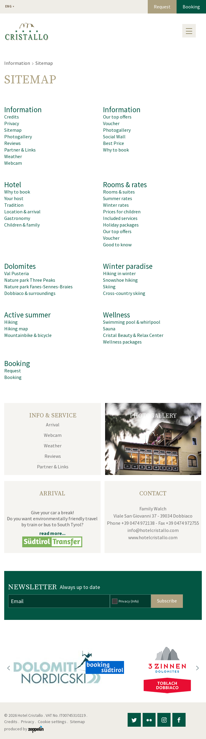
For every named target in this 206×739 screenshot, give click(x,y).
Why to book (116, 150)
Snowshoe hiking (120, 280)
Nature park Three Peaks (29, 280)
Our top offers (117, 117)
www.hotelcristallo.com (152, 537)
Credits (11, 117)
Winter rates (116, 205)
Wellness (116, 315)
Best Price (113, 143)
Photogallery (18, 137)
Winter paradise (128, 266)
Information (17, 63)
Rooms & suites (119, 192)
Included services (120, 218)
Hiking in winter (119, 273)
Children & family (22, 225)
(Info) (135, 601)
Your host (13, 198)
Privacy (11, 123)
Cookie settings (52, 721)
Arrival (52, 425)
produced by (24, 728)
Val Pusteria (16, 273)
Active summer (27, 315)
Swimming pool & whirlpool (131, 322)
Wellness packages (122, 342)
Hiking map (16, 329)
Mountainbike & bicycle (28, 335)
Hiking (11, 322)
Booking (191, 7)
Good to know (117, 245)
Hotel (12, 184)
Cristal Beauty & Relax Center (133, 335)
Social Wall (114, 137)
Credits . (12, 721)
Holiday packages (121, 225)
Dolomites (20, 266)
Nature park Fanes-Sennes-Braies (38, 287)
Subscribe (167, 601)
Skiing (109, 287)
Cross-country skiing (124, 293)
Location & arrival (22, 212)
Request (162, 7)
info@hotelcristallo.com (153, 530)
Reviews (12, 143)
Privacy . (29, 721)
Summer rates (117, 198)
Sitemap (13, 130)
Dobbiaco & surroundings (30, 293)
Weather (13, 156)
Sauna (109, 329)
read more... (52, 533)
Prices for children (122, 212)
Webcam (13, 163)
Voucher (111, 123)
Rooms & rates (125, 184)
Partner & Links (20, 150)
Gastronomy (17, 218)
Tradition (13, 205)
